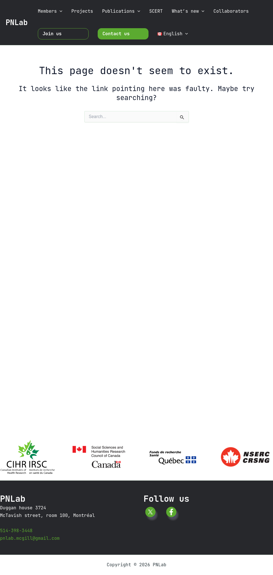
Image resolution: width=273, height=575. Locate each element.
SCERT (156, 11)
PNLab (17, 22)
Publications (121, 11)
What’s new (188, 11)
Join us (52, 34)
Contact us (116, 34)
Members (50, 11)
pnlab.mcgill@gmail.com (30, 538)
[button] (59, 11)
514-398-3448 (16, 531)
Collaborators (231, 11)
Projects (82, 11)
